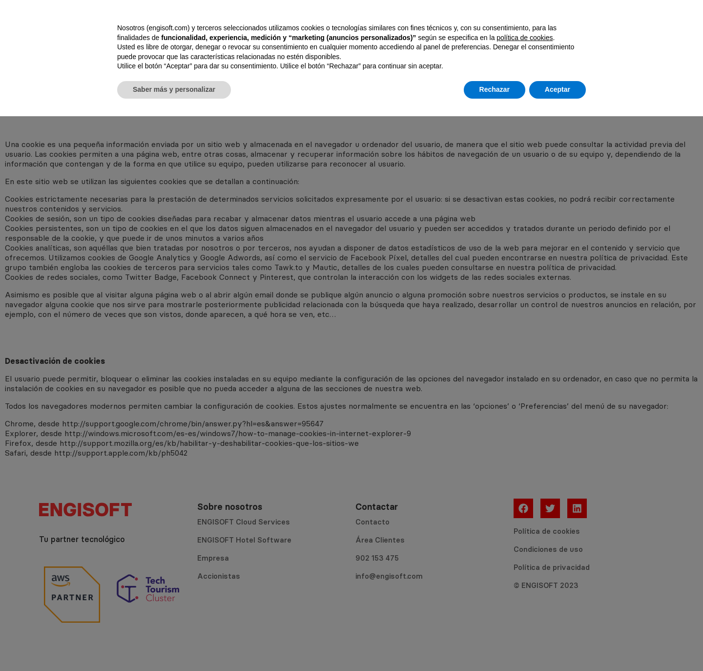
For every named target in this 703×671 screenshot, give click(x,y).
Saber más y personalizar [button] (174, 644)
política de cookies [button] (524, 592)
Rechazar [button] (494, 644)
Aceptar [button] (557, 644)
